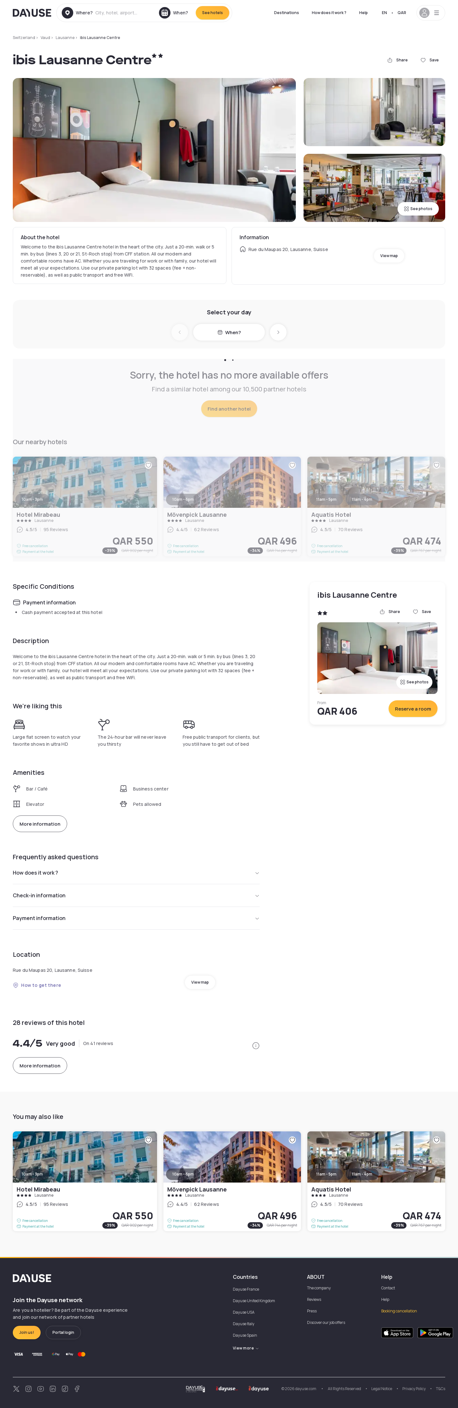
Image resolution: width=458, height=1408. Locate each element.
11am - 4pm (362, 1174)
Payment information (136, 918)
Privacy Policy (414, 1388)
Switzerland (24, 37)
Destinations (286, 12)
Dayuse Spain (245, 1335)
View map (389, 255)
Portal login (63, 1332)
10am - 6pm (183, 1174)
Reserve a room (413, 708)
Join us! (26, 1332)
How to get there (37, 985)
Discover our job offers (326, 1322)
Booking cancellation (399, 1311)
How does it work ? (329, 12)
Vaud (45, 37)
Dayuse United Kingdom (254, 1300)
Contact (388, 1288)
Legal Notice (381, 1388)
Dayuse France (246, 1289)
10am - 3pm (32, 1174)
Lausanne (65, 37)
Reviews (314, 1299)
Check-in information (136, 895)
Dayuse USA (244, 1312)
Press (312, 1311)
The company (319, 1288)
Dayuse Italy (243, 1323)
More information (40, 824)
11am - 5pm (326, 1174)
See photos (418, 208)
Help (363, 12)
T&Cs (440, 1388)
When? (229, 332)
